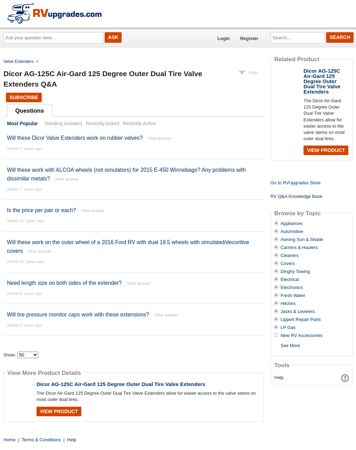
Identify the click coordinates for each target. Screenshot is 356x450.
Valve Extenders (18, 61)
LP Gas (288, 327)
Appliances (292, 223)
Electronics (292, 287)
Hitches (288, 303)
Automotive (292, 231)
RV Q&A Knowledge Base (296, 196)
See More (290, 345)
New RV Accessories (301, 335)
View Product (59, 411)
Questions (29, 110)
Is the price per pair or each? (41, 210)
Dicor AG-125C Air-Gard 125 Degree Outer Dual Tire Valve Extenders (121, 384)
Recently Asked (102, 123)
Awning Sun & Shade (302, 239)
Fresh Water (293, 295)
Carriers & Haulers (299, 247)
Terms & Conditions (41, 439)
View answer (159, 138)
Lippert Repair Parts (301, 319)
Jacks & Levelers (298, 311)
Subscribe (23, 97)
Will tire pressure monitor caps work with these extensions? (78, 315)
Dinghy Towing (295, 271)
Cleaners (290, 255)
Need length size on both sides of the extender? (64, 283)
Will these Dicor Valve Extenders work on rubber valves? (75, 138)
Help (279, 377)
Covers (288, 263)
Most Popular (22, 123)
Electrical (290, 279)
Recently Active (139, 123)
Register (249, 38)
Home (9, 439)
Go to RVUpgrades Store (295, 182)
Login (224, 38)
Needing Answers (63, 123)
